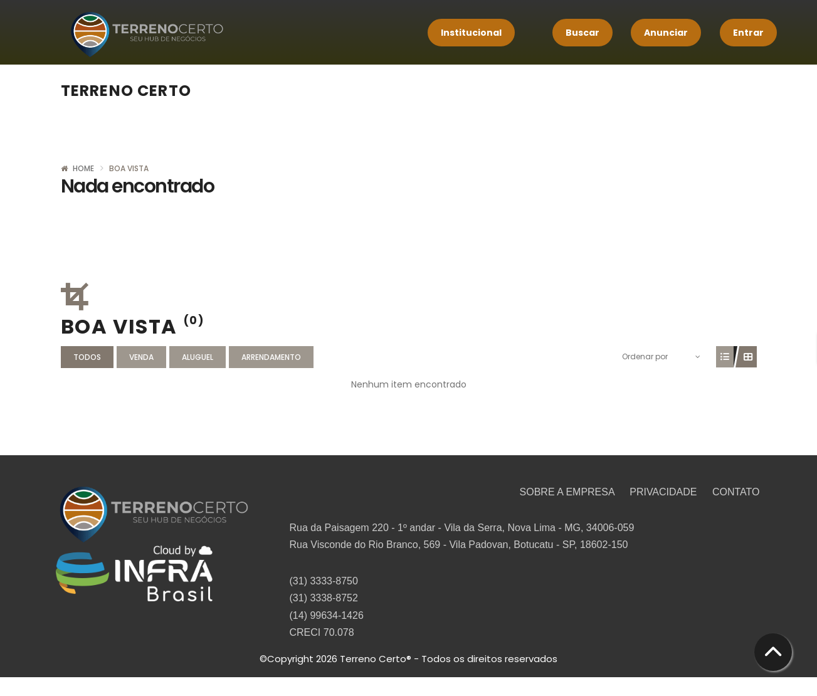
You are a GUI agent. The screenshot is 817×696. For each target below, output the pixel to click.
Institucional (471, 32)
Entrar (748, 32)
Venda (141, 357)
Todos (87, 357)
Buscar (582, 32)
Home (83, 168)
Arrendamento (271, 357)
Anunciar (666, 32)
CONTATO (736, 492)
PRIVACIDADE (665, 492)
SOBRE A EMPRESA (569, 492)
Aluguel (197, 357)
